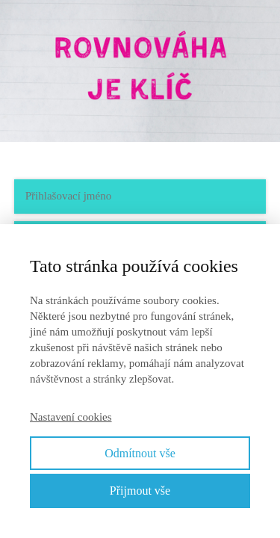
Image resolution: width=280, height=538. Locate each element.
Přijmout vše (140, 490)
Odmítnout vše (140, 453)
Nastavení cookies (71, 417)
